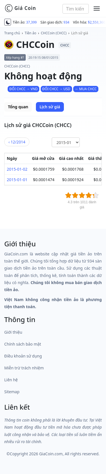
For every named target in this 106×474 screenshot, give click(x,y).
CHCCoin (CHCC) (54, 33)
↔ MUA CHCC (86, 88)
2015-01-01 (17, 179)
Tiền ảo (30, 33)
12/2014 (16, 142)
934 (67, 22)
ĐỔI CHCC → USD (56, 88)
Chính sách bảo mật (22, 344)
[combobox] (75, 9)
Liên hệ (11, 379)
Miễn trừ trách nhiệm (24, 368)
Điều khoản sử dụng (23, 356)
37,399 (31, 22)
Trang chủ (12, 33)
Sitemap (12, 391)
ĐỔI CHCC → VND (23, 88)
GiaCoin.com (50, 453)
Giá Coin (20, 8)
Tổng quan (18, 106)
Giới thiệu (13, 332)
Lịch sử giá (79, 33)
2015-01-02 (17, 169)
